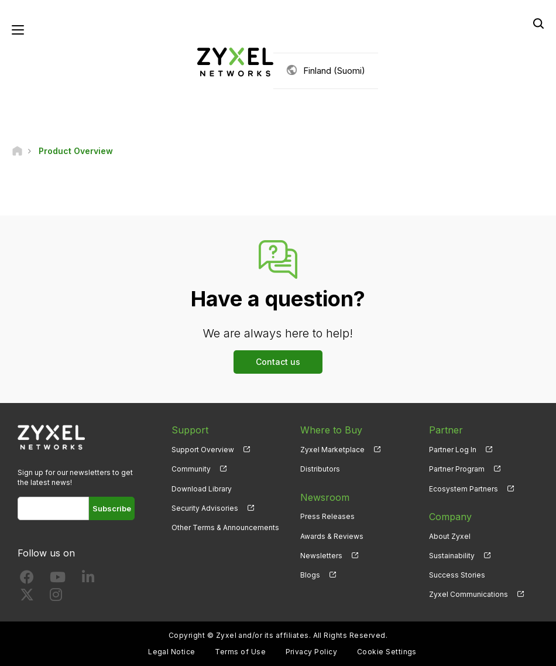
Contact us (278, 362)
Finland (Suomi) (334, 70)
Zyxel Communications (468, 594)
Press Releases (327, 516)
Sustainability (452, 555)
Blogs (310, 575)
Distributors (320, 469)
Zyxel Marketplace (332, 449)
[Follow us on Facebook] (27, 579)
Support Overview (202, 449)
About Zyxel (450, 536)
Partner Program (457, 469)
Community (191, 469)
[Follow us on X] (27, 597)
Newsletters (321, 555)
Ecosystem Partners (463, 488)
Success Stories (457, 575)
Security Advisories (204, 508)
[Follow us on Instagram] (56, 597)
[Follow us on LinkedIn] (88, 579)
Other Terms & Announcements (225, 527)
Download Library (201, 488)
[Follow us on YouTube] (58, 579)
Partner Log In (452, 449)
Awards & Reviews (331, 536)
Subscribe (111, 508)
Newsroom (324, 497)
